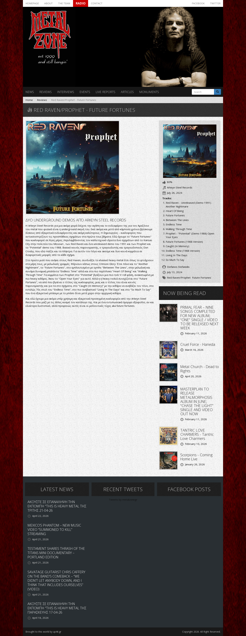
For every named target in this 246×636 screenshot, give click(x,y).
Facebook (198, 3)
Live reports (105, 92)
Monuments (149, 92)
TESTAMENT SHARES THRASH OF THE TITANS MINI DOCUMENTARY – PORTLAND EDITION (56, 552)
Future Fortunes (201, 277)
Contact (96, 3)
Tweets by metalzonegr (123, 499)
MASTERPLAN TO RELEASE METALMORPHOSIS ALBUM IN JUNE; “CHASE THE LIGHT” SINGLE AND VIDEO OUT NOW (196, 401)
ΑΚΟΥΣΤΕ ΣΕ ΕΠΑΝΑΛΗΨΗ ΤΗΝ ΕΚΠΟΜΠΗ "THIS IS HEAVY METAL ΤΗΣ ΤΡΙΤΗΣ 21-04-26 (57, 506)
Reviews (45, 92)
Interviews (65, 92)
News (29, 92)
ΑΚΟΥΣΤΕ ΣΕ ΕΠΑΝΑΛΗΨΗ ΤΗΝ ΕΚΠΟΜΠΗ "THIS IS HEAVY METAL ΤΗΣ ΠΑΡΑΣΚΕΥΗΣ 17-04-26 (57, 608)
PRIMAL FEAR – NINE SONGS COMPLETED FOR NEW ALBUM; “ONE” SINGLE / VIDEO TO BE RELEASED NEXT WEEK (199, 317)
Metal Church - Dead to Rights (199, 368)
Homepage (32, 3)
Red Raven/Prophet (179, 277)
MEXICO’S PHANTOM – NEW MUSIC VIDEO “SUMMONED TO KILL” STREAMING (54, 529)
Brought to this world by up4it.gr (43, 631)
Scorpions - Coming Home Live (196, 456)
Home (29, 100)
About (48, 3)
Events (85, 92)
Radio (81, 3)
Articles (127, 92)
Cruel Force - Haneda (197, 344)
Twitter (215, 3)
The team (64, 3)
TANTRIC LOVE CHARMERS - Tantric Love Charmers (197, 434)
